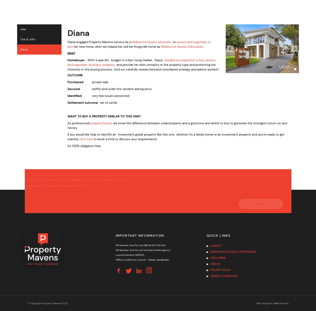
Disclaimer (218, 258)
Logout (216, 246)
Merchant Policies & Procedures (233, 252)
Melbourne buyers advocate (151, 42)
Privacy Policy (221, 270)
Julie (23, 29)
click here (86, 139)
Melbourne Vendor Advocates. (182, 47)
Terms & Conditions (224, 276)
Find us (215, 264)
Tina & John (27, 39)
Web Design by (272, 303)
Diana (24, 49)
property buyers (101, 123)
